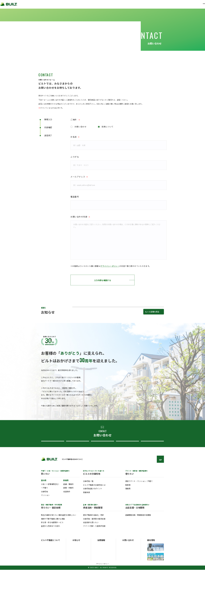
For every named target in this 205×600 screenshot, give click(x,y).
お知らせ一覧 (76, 575)
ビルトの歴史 (45, 580)
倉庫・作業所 (68, 517)
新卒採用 (100, 575)
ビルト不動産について (127, 467)
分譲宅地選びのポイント (92, 518)
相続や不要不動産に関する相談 (53, 548)
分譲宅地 (44, 521)
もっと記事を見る (152, 334)
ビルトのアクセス (47, 583)
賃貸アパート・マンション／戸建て (139, 511)
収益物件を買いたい (90, 552)
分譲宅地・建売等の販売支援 (94, 548)
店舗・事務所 (68, 514)
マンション (45, 525)
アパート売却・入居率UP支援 (94, 556)
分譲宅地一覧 (88, 511)
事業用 (128, 518)
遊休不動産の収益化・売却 (93, 545)
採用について (108, 126)
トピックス (76, 577)
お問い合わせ (80, 126)
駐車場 (128, 515)
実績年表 (86, 522)
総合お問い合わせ (52, 467)
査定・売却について (77, 467)
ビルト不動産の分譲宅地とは (94, 515)
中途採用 (100, 577)
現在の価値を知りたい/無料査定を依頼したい (58, 545)
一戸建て (44, 517)
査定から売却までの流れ (50, 556)
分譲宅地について (102, 467)
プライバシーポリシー (109, 266)
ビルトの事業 (45, 577)
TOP (160, 490)
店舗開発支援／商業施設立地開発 (138, 545)
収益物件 (66, 521)
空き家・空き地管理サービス (52, 552)
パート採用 (101, 580)
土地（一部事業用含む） (50, 514)
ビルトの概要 (45, 575)
